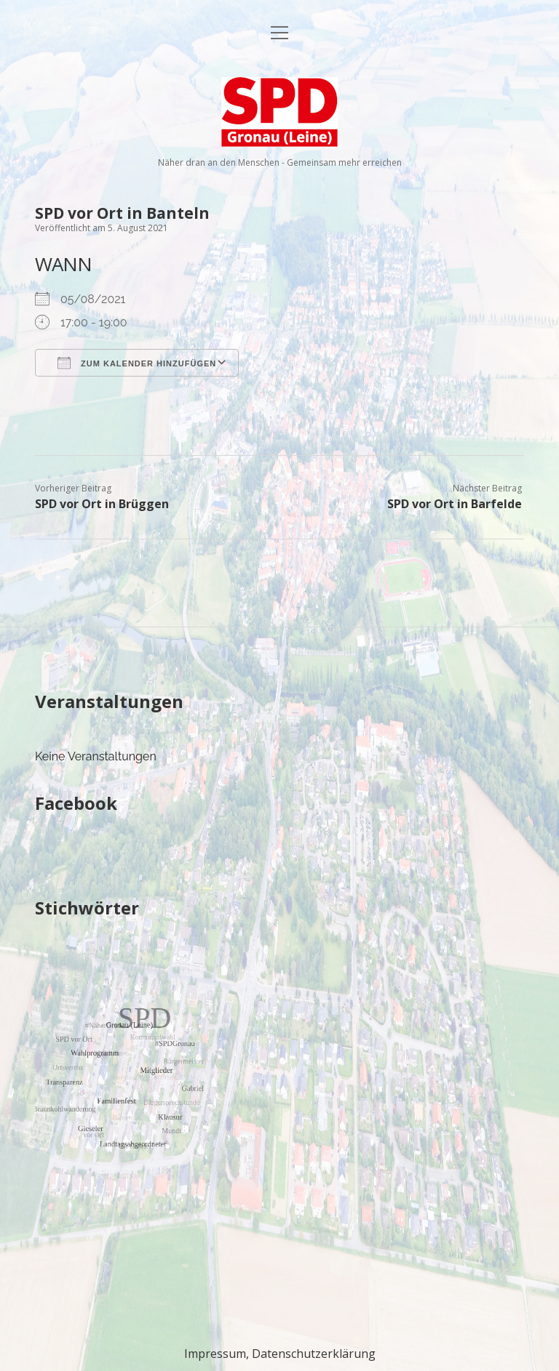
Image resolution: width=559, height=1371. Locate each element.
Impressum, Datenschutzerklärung (280, 1354)
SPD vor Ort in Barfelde (454, 504)
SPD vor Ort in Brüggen (102, 504)
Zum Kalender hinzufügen (137, 362)
